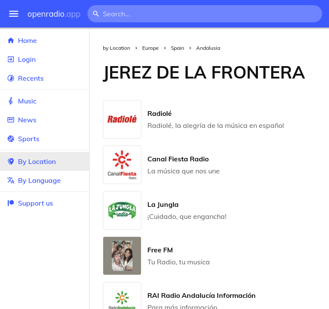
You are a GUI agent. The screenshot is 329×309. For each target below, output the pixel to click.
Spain (177, 48)
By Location (44, 161)
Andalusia (208, 48)
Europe (150, 48)
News (44, 119)
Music (44, 100)
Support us (30, 203)
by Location (116, 48)
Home (44, 40)
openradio (54, 14)
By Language (44, 180)
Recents (44, 78)
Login (44, 59)
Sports (44, 138)
